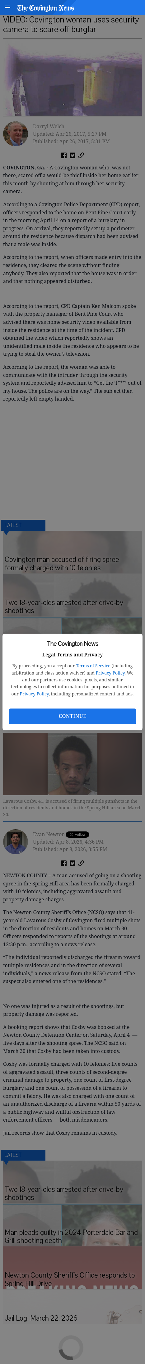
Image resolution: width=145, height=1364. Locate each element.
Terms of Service (93, 666)
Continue (72, 716)
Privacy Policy (110, 673)
